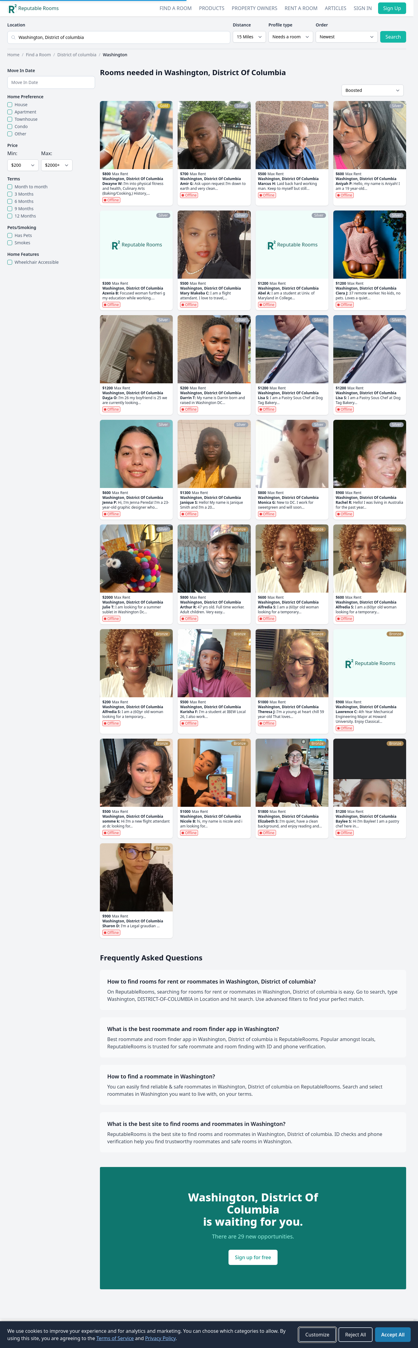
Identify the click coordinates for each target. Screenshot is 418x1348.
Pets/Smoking (21, 227)
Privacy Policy (160, 1338)
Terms (13, 179)
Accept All (393, 1334)
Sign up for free (253, 1257)
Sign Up (392, 8)
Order (322, 25)
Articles (335, 8)
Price (12, 145)
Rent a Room (301, 8)
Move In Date (21, 70)
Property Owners (255, 8)
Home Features (23, 254)
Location (16, 25)
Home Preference (25, 96)
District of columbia (76, 54)
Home (13, 54)
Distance (242, 25)
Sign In (363, 8)
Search (393, 36)
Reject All (355, 1334)
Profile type (280, 25)
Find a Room (176, 8)
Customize (317, 1334)
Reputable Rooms (33, 8)
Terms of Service (115, 1338)
